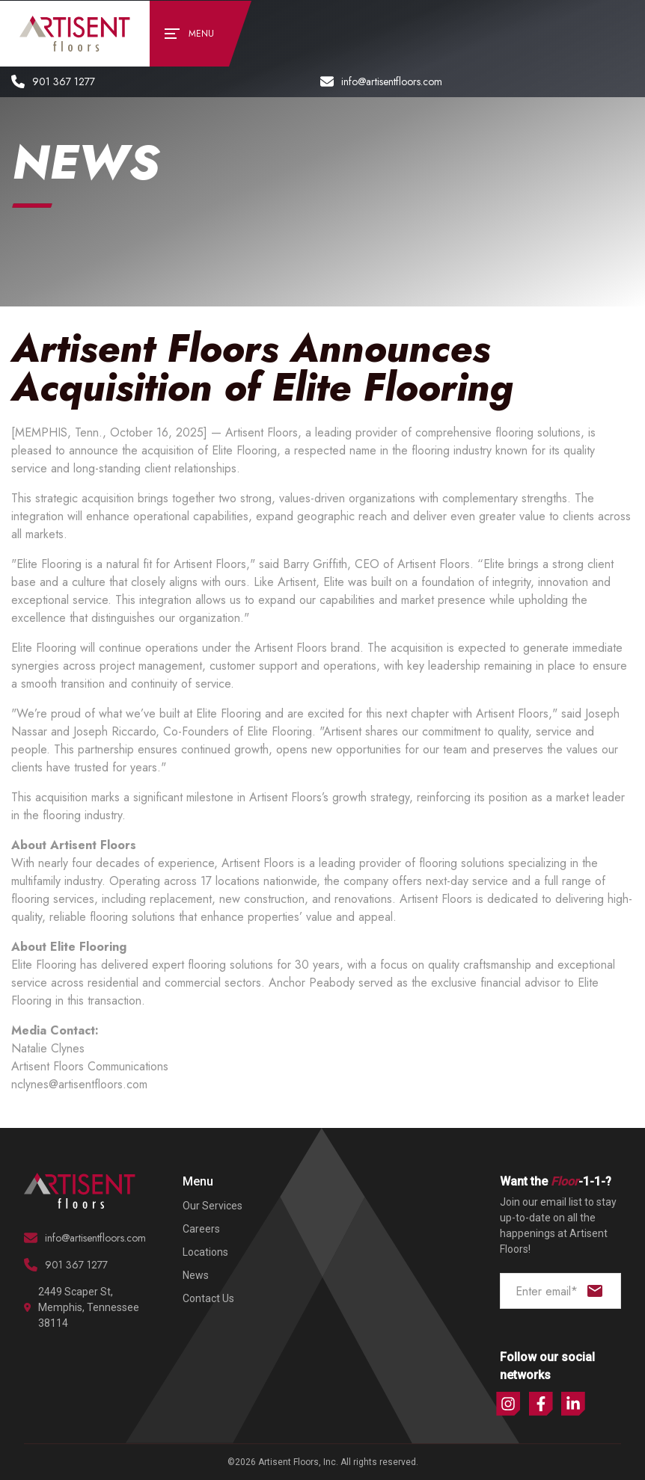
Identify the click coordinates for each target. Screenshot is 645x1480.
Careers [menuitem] (201, 1229)
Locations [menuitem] (205, 1252)
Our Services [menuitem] (212, 1206)
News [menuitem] (196, 1275)
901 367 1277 (53, 81)
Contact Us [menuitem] (208, 1298)
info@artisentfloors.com (381, 81)
